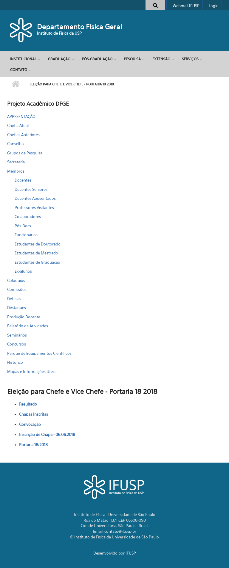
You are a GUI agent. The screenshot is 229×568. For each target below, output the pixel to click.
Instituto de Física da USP (59, 33)
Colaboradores (28, 216)
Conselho (15, 143)
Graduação (59, 59)
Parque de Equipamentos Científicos (39, 353)
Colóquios (16, 280)
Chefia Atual (18, 125)
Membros (15, 171)
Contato (18, 69)
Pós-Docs (23, 225)
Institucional (23, 59)
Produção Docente (23, 316)
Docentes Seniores (31, 189)
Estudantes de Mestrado (36, 253)
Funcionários (26, 234)
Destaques (16, 307)
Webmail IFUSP (186, 5)
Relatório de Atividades (27, 325)
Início (15, 84)
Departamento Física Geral (79, 27)
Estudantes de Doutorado (38, 244)
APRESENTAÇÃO (21, 116)
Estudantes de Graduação (37, 262)
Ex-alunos (23, 271)
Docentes (23, 180)
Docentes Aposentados (35, 198)
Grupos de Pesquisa (24, 153)
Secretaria (16, 161)
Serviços (190, 59)
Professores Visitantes (34, 207)
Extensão (161, 59)
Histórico (15, 362)
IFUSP (131, 553)
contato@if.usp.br (120, 531)
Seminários (17, 335)
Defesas (14, 298)
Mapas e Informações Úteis (31, 371)
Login (214, 5)
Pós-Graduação (97, 59)
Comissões (16, 289)
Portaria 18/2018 (33, 444)
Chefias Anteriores (23, 134)
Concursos (16, 344)
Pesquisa (132, 59)
